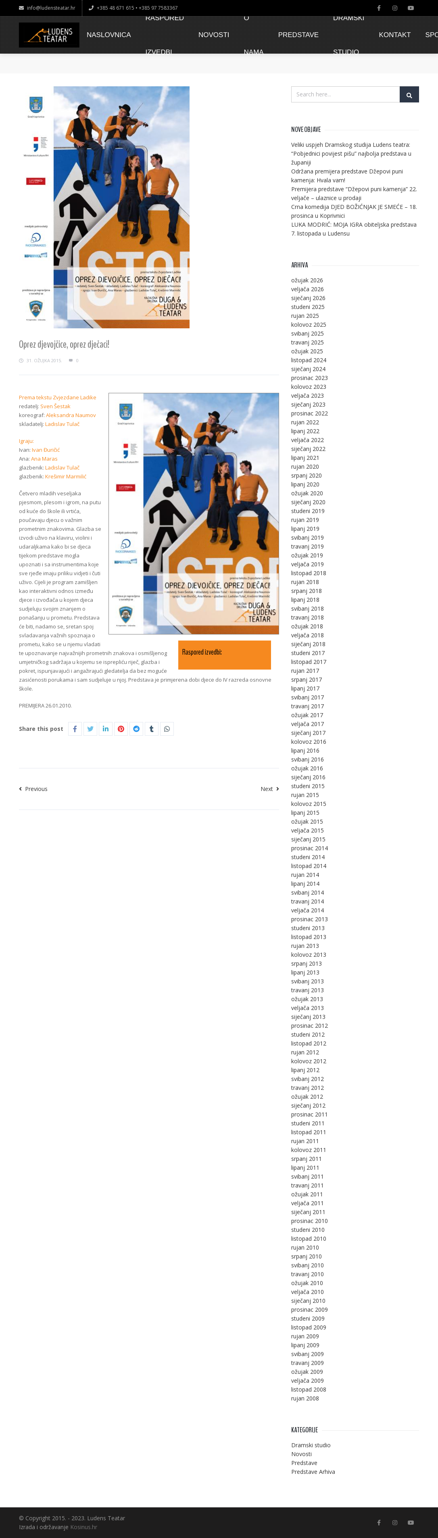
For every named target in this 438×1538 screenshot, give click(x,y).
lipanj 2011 (305, 1167)
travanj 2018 (307, 617)
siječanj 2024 (308, 369)
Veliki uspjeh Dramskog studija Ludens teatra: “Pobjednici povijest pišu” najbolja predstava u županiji (351, 153)
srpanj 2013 (306, 963)
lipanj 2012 (305, 1070)
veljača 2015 (307, 830)
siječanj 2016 (308, 777)
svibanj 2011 (307, 1176)
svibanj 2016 (307, 759)
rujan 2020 (305, 466)
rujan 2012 (305, 1052)
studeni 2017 (308, 653)
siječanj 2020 (308, 502)
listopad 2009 (308, 1327)
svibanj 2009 (307, 1354)
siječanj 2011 (308, 1212)
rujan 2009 (305, 1336)
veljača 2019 (307, 564)
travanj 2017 (307, 706)
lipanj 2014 (305, 883)
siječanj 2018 (308, 644)
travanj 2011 (307, 1185)
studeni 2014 (308, 857)
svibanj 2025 (307, 333)
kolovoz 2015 (308, 804)
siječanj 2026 (308, 298)
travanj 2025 (307, 342)
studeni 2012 (308, 1034)
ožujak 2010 (307, 1283)
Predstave (304, 1463)
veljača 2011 (307, 1203)
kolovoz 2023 (308, 386)
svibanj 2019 (307, 537)
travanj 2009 (307, 1363)
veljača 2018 (307, 635)
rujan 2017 (305, 670)
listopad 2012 (308, 1043)
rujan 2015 (305, 795)
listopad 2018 (308, 573)
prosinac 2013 (309, 919)
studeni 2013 (308, 928)
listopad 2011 (308, 1132)
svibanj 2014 (307, 892)
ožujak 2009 (307, 1371)
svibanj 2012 (307, 1079)
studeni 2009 (308, 1318)
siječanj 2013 (308, 1016)
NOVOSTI (213, 35)
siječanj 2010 (308, 1300)
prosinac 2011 (309, 1114)
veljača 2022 (307, 440)
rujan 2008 (305, 1398)
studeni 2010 (308, 1229)
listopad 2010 (308, 1238)
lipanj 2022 (305, 431)
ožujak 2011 (307, 1194)
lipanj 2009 (305, 1345)
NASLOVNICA (109, 35)
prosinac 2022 (309, 413)
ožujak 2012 (307, 1096)
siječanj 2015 (308, 839)
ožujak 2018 (307, 626)
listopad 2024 (308, 360)
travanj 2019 (307, 546)
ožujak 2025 (307, 351)
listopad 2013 (308, 937)
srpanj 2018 (306, 591)
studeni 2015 (308, 786)
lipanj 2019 (305, 528)
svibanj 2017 (307, 697)
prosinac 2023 (309, 378)
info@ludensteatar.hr (47, 7)
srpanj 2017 (306, 679)
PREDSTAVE (298, 35)
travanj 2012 (307, 1087)
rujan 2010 (305, 1247)
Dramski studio (311, 1445)
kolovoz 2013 (308, 954)
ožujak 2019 (307, 555)
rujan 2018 (305, 582)
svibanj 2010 (307, 1265)
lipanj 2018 (305, 599)
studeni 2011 (308, 1123)
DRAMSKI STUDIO (348, 35)
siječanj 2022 (308, 449)
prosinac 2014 (309, 848)
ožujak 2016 (307, 768)
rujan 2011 (305, 1141)
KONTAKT (395, 35)
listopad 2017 (308, 662)
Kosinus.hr (83, 1527)
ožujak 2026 (307, 280)
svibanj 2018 (307, 608)
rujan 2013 (305, 946)
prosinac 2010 (309, 1221)
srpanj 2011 (306, 1158)
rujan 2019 (305, 520)
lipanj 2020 (305, 484)
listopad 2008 (308, 1389)
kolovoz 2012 (308, 1061)
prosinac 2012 (309, 1025)
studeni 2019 (308, 511)
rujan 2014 (305, 875)
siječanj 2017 (308, 733)
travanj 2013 (307, 990)
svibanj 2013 (307, 981)
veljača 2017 (307, 724)
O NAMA (254, 35)
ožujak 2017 (307, 715)
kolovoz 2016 (308, 741)
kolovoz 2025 (308, 324)
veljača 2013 (307, 1008)
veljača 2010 (307, 1292)
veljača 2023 (307, 395)
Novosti (301, 1454)
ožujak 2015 (307, 821)
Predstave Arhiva (313, 1471)
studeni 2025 (308, 307)
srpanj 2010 (306, 1256)
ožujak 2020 (307, 493)
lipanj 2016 (305, 750)
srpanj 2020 (306, 475)
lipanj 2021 (305, 457)
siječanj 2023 (308, 404)
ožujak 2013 (307, 999)
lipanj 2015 (305, 812)
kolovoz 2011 (308, 1150)
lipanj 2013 (305, 972)
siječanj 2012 (308, 1105)
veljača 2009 (307, 1380)
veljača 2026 (307, 289)
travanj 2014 (307, 901)
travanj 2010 (307, 1274)
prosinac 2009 (309, 1309)
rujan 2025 (305, 315)
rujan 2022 (305, 422)
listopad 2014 (308, 866)
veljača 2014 (307, 910)
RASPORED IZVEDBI (165, 35)
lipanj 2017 (305, 688)
